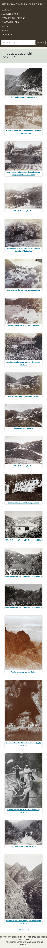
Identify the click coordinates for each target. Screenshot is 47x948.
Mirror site (9, 942)
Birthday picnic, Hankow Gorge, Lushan (23, 290)
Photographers (10, 22)
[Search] (18, 42)
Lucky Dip (6, 10)
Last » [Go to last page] (29, 929)
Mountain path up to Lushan (23, 846)
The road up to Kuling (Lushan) (23, 97)
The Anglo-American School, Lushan (23, 396)
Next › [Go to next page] (22, 929)
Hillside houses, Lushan (23, 211)
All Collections (10, 14)
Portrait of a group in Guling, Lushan (23, 503)
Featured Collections (13, 18)
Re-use (5, 26)
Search (40, 42)
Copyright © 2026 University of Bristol (18, 937)
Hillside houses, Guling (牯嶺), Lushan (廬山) (23, 540)
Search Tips (8, 34)
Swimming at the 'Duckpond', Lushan (23, 325)
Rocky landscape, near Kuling (23, 672)
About (5, 30)
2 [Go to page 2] (17, 929)
